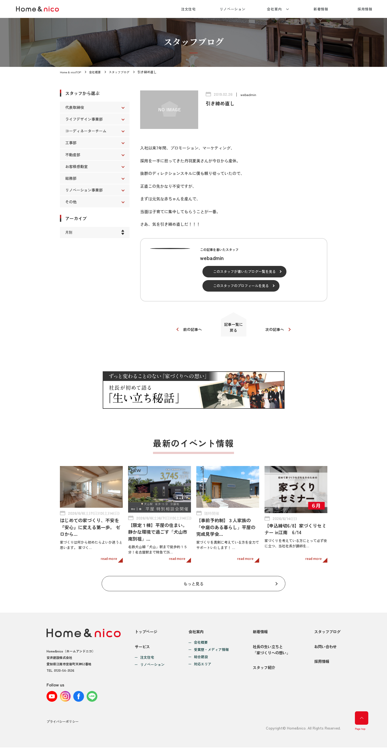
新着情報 (320, 9)
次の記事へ (277, 331)
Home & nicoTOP (71, 72)
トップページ (147, 634)
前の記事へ (190, 331)
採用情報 (365, 9)
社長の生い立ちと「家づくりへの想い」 (270, 657)
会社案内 (274, 9)
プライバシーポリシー (63, 730)
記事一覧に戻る (234, 329)
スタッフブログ (123, 72)
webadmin (248, 94)
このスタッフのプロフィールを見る (241, 285)
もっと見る (193, 585)
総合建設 (199, 660)
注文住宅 (188, 9)
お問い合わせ (324, 654)
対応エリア (201, 667)
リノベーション (233, 9)
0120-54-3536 (64, 673)
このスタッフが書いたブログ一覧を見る (244, 271)
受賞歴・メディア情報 (209, 653)
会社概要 (97, 72)
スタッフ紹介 (262, 679)
